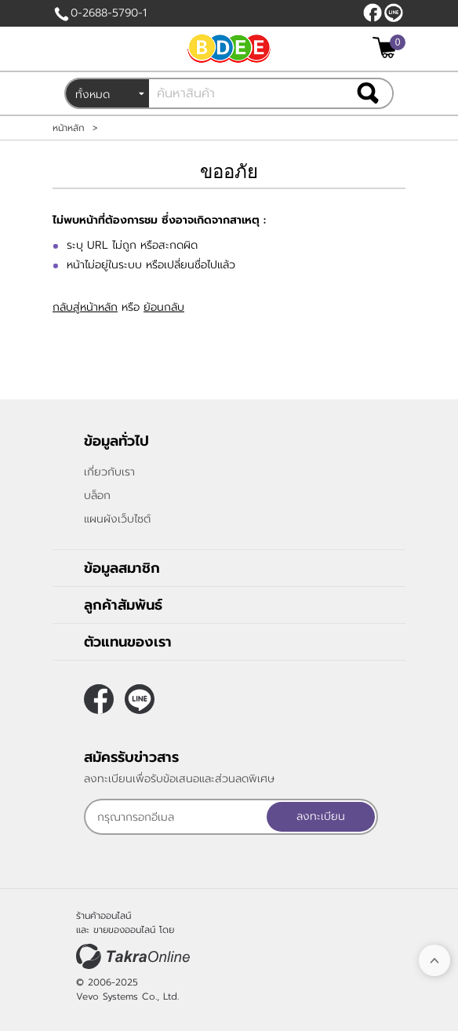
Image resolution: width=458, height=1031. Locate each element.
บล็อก (97, 495)
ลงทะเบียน (320, 816)
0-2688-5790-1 (109, 13)
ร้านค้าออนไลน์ (103, 916)
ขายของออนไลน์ (124, 930)
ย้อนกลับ (164, 307)
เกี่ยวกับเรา (109, 472)
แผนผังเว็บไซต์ (117, 519)
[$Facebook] (372, 12)
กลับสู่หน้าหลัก (85, 307)
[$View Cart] (387, 47)
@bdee (393, 12)
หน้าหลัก (69, 128)
